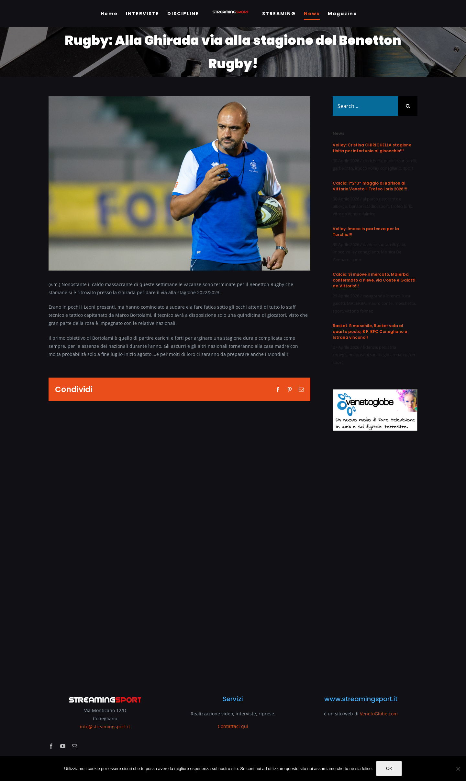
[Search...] (365, 106)
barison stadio (363, 206)
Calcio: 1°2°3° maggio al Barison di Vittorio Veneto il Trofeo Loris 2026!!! (370, 186)
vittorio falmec (359, 311)
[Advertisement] (375, 559)
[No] (458, 768)
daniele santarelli (400, 161)
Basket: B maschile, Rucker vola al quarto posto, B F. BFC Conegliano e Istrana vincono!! (370, 331)
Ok (389, 768)
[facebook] (51, 746)
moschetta (404, 303)
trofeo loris (401, 206)
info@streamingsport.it (105, 726)
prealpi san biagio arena (378, 355)
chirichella (372, 161)
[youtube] (62, 746)
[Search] (407, 106)
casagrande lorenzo (381, 296)
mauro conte (380, 303)
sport (408, 168)
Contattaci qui (233, 726)
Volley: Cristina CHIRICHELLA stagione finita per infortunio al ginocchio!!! (372, 148)
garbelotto (343, 168)
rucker (409, 355)
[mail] (74, 746)
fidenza (370, 347)
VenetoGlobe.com (379, 714)
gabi (401, 244)
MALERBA (356, 303)
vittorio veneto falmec (354, 214)
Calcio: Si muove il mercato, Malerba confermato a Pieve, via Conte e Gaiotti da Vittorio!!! (374, 280)
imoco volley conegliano (378, 168)
